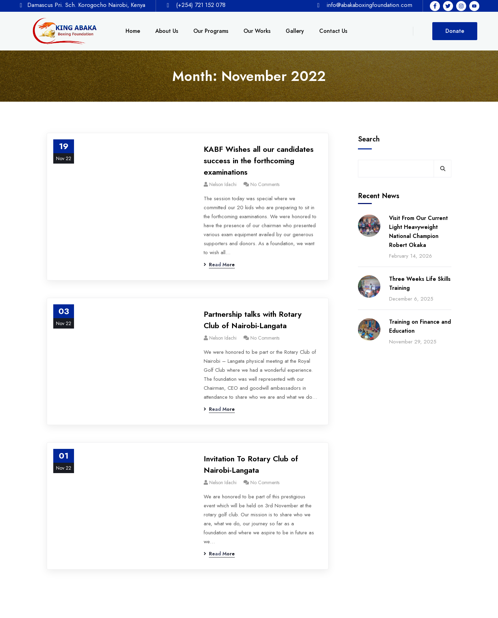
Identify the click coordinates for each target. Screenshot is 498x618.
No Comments (264, 184)
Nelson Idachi (223, 184)
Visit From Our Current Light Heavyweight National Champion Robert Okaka (418, 231)
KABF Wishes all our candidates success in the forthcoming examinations (259, 160)
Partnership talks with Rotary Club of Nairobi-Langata (253, 319)
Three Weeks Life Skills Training (420, 283)
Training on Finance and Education (420, 326)
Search (369, 139)
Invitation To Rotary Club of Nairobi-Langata (251, 464)
